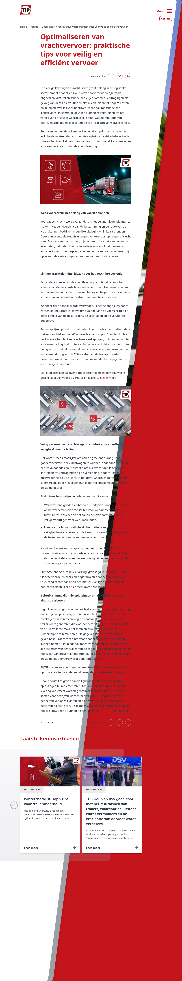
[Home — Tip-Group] (25, 10)
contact (107, 711)
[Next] (148, 805)
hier (105, 378)
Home (23, 26)
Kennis (34, 26)
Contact (165, 18)
